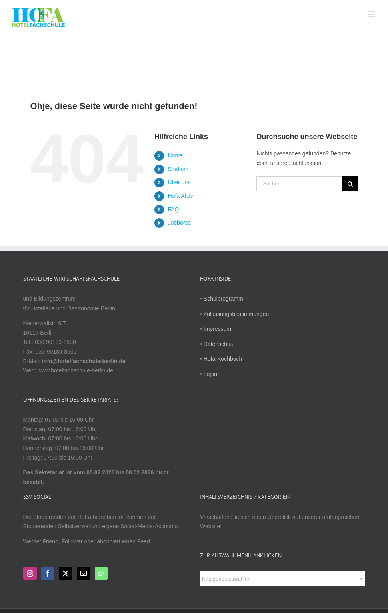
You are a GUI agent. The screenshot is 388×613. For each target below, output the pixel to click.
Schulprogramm (223, 298)
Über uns (179, 182)
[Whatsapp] (101, 573)
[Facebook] (47, 573)
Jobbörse (179, 222)
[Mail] (83, 573)
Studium (178, 169)
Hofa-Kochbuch (223, 359)
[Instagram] (30, 573)
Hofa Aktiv (180, 196)
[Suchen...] (299, 183)
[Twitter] (65, 573)
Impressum (217, 329)
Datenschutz (219, 344)
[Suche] (350, 183)
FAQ (173, 209)
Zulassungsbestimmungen (236, 314)
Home (175, 155)
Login (210, 374)
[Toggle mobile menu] (372, 14)
